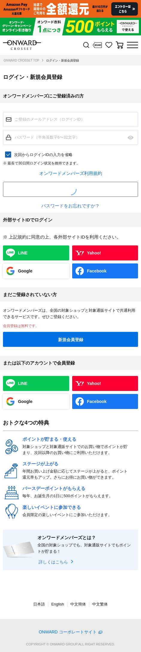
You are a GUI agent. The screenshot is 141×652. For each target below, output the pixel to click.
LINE (23, 253)
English (57, 604)
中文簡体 (78, 604)
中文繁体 (100, 604)
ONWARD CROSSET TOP (21, 60)
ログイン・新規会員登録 (62, 60)
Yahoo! (94, 253)
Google (25, 271)
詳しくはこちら (53, 562)
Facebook (97, 271)
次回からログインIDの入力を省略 (43, 154)
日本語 (39, 604)
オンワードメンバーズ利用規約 (70, 173)
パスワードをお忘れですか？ (70, 205)
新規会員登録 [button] (70, 339)
